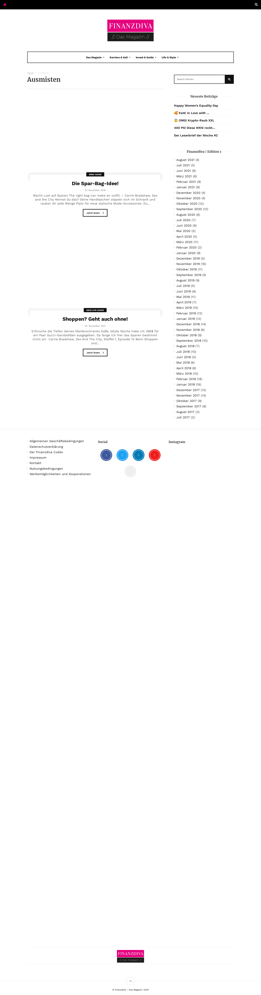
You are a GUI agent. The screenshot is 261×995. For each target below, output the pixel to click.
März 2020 (184, 242)
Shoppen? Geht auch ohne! (95, 319)
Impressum (38, 457)
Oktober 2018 (186, 335)
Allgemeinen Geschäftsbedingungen (57, 441)
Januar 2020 (186, 253)
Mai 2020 (183, 231)
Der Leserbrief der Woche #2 (196, 135)
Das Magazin (94, 57)
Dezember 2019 (188, 258)
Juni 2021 (183, 170)
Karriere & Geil (119, 57)
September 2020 (189, 209)
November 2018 (188, 330)
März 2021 (184, 176)
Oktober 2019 (186, 269)
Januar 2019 (185, 319)
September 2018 (188, 340)
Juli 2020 (183, 220)
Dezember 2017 (188, 390)
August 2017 (185, 412)
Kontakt (35, 463)
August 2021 (185, 160)
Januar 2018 (185, 384)
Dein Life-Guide (95, 310)
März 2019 (184, 307)
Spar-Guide (95, 174)
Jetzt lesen (95, 213)
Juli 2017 (183, 417)
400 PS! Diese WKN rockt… (194, 128)
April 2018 (183, 368)
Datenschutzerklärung (46, 446)
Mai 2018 (183, 362)
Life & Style (169, 57)
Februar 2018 (186, 379)
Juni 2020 (184, 225)
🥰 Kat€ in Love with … (191, 113)
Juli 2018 (183, 351)
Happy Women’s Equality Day (196, 105)
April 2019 (183, 302)
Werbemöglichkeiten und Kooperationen (60, 474)
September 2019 (188, 275)
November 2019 (188, 264)
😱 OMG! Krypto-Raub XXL (194, 120)
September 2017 (188, 406)
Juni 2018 (183, 357)
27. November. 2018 (95, 190)
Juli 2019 (183, 286)
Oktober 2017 (186, 401)
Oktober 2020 (186, 203)
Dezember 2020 (188, 193)
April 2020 (184, 236)
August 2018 (185, 346)
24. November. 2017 (95, 326)
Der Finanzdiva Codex (46, 452)
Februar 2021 (186, 182)
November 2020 (188, 198)
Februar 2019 (186, 313)
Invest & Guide (145, 57)
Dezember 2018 (188, 324)
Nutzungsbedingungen (46, 468)
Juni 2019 (183, 291)
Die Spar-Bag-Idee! (95, 183)
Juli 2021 (183, 165)
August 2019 (185, 280)
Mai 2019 (183, 297)
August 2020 (185, 214)
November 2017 (188, 395)
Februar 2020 (186, 247)
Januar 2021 (185, 187)
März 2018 (184, 373)
